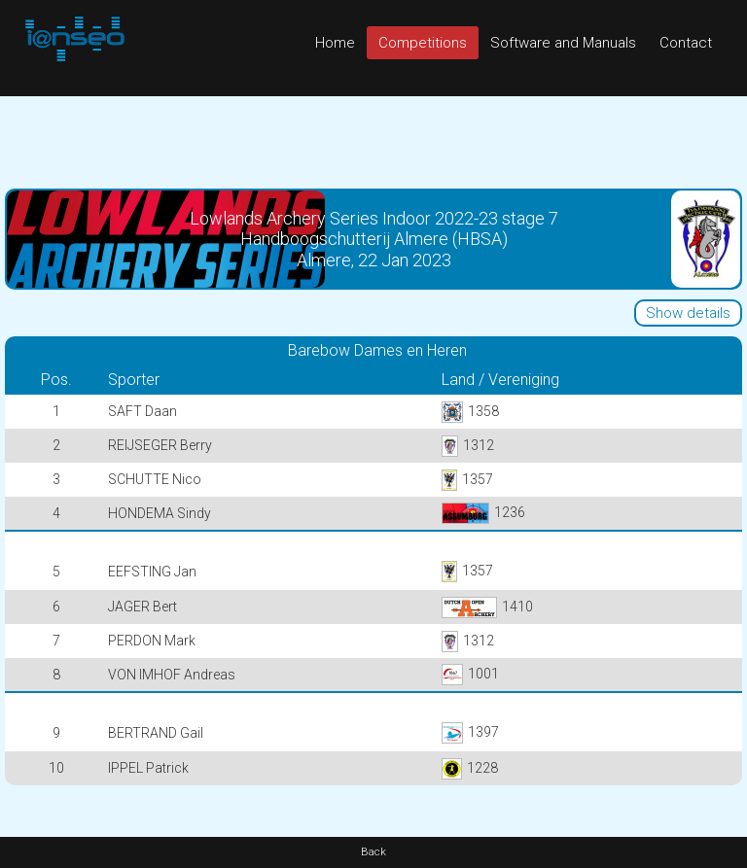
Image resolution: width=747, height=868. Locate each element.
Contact (685, 43)
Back (373, 852)
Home (335, 43)
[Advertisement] (373, 140)
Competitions (422, 43)
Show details (688, 313)
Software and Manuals (563, 43)
